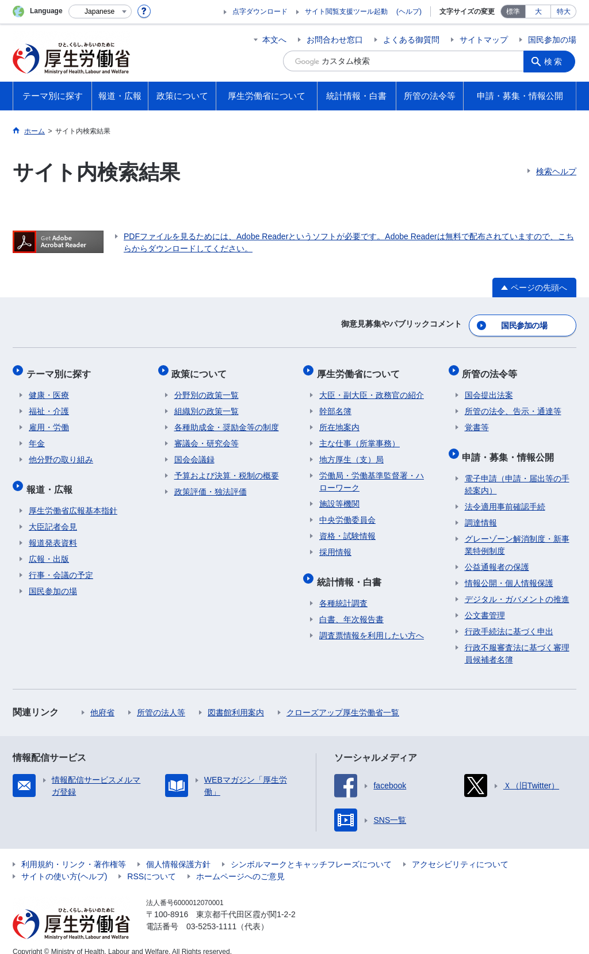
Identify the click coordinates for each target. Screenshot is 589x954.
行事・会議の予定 (61, 562)
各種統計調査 (343, 590)
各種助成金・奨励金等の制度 (226, 419)
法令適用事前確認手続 (505, 494)
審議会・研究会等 (206, 435)
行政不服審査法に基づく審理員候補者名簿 (517, 641)
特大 (564, 11)
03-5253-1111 (211, 913)
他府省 (102, 699)
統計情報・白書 (351, 571)
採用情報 (335, 544)
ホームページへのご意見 (240, 863)
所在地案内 (339, 419)
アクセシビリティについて (460, 851)
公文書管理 (485, 602)
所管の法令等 (492, 368)
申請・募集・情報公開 (511, 446)
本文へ (274, 40)
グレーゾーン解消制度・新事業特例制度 (517, 532)
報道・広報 (52, 479)
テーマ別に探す (61, 368)
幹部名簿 (335, 403)
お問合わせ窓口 (335, 40)
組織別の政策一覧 (206, 403)
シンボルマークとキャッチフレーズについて (311, 851)
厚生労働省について (360, 368)
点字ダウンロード (260, 11)
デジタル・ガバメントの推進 (517, 586)
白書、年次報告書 (351, 606)
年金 (37, 435)
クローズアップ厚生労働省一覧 (342, 699)
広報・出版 (49, 546)
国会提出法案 (489, 387)
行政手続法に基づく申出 (509, 618)
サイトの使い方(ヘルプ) (64, 863)
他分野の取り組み (61, 452)
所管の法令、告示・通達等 (513, 403)
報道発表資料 (53, 530)
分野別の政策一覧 (206, 387)
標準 (513, 11)
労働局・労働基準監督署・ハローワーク (371, 474)
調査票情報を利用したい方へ (371, 622)
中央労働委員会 (347, 512)
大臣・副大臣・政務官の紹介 (371, 387)
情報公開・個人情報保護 (509, 570)
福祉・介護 (49, 403)
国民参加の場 (552, 40)
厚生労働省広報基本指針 (73, 498)
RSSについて (151, 863)
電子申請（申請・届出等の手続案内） (517, 471)
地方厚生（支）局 (351, 452)
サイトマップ (484, 40)
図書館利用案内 (236, 699)
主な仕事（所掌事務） (359, 435)
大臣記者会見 (53, 514)
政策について (202, 368)
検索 (555, 61)
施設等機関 (339, 496)
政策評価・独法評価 (210, 484)
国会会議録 (194, 452)
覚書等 (477, 419)
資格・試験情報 (347, 528)
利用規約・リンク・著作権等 (73, 851)
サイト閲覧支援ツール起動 (346, 11)
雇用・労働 (49, 419)
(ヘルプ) (409, 11)
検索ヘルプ (556, 171)
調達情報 (481, 510)
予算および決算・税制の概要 (226, 468)
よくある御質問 (411, 40)
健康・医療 (49, 387)
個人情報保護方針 (178, 851)
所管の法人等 (161, 699)
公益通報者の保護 (497, 554)
